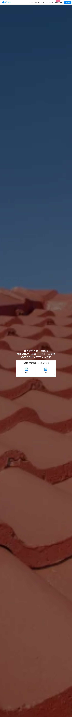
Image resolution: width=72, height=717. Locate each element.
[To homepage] (6, 2)
